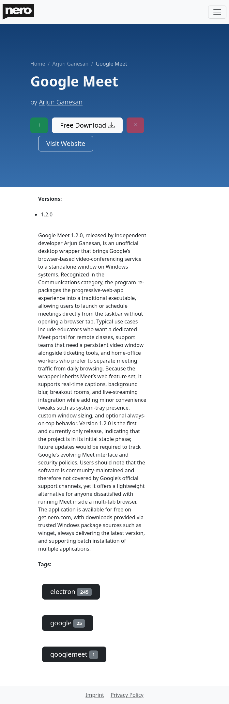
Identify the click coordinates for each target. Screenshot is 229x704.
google (67, 622)
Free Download (87, 125)
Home (37, 63)
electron (71, 591)
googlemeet (74, 654)
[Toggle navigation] (217, 12)
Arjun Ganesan (70, 63)
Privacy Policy (127, 694)
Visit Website (65, 143)
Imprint (94, 694)
